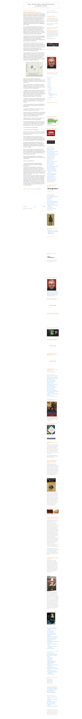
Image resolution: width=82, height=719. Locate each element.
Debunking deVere (49, 657)
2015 (49, 99)
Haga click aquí (49, 548)
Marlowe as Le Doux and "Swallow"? (52, 161)
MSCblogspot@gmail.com (50, 38)
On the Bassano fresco (50, 150)
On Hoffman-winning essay (51, 152)
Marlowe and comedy (50, 207)
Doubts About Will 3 (50, 681)
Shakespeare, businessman (50, 691)
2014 (49, 86)
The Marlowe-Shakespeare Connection (41, 5)
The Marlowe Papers (50, 209)
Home (34, 206)
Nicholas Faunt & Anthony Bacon (51, 179)
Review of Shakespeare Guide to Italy (52, 201)
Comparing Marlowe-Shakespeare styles (52, 641)
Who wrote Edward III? (50, 630)
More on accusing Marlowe (51, 385)
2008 (49, 78)
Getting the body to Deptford (51, 156)
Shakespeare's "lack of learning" (51, 169)
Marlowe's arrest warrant (50, 379)
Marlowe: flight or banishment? (51, 168)
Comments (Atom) (29, 208)
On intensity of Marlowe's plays (51, 670)
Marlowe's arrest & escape (50, 387)
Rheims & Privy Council (50, 157)
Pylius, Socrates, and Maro (50, 181)
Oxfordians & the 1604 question (51, 174)
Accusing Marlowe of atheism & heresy (52, 384)
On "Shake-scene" (49, 642)
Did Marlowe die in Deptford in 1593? (52, 202)
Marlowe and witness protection (51, 633)
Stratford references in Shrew (51, 178)
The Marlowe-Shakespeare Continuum (52, 706)
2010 (49, 81)
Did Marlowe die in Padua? (51, 158)
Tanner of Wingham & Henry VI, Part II (52, 166)
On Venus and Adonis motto (51, 195)
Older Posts (43, 206)
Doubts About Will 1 (50, 679)
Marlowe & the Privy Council (51, 163)
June (49, 92)
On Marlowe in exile (50, 663)
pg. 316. (54, 371)
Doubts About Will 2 (50, 680)
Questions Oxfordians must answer (52, 173)
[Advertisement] (31, 198)
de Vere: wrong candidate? (50, 175)
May (49, 90)
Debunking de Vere (49, 640)
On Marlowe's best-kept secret (51, 667)
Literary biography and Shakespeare (52, 687)
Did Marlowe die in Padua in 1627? (52, 701)
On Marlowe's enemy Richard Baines (52, 654)
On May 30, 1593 (49, 200)
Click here (51, 603)
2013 (49, 85)
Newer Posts (25, 206)
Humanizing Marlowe (50, 197)
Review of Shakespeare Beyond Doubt (52, 151)
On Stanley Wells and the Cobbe (51, 208)
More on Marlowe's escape (50, 389)
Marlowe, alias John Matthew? (51, 167)
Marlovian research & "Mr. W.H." (51, 180)
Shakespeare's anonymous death (51, 692)
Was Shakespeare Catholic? (51, 648)
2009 (49, 79)
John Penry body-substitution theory (52, 390)
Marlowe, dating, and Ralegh (51, 702)
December (50, 97)
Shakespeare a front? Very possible (52, 637)
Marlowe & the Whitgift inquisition (52, 386)
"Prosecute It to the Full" (50, 162)
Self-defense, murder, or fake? (51, 381)
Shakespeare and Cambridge (51, 149)
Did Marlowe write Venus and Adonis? (52, 636)
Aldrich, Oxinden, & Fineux (51, 155)
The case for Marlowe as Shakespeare (52, 688)
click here (52, 503)
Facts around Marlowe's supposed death (52, 378)
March (50, 89)
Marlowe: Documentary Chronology (52, 73)
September (50, 93)
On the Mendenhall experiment (51, 639)
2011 (49, 82)
